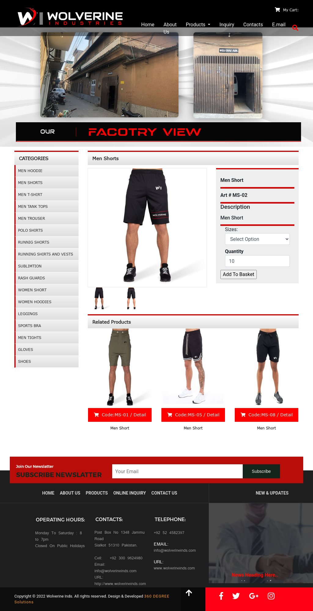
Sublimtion (30, 266)
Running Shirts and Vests (45, 254)
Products (196, 25)
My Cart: (287, 10)
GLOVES (25, 349)
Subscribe (261, 471)
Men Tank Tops (33, 206)
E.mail (278, 25)
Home (147, 25)
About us (70, 493)
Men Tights (29, 337)
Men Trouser (31, 218)
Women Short (32, 290)
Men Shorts (30, 182)
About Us (170, 28)
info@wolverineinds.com (175, 550)
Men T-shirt (30, 194)
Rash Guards (31, 278)
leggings (28, 313)
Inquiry (226, 25)
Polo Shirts (30, 230)
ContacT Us (164, 493)
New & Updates (272, 493)
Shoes (24, 361)
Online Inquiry (129, 493)
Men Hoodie (30, 170)
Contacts (253, 25)
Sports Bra (29, 325)
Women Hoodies (34, 302)
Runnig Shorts (33, 242)
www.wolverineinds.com (174, 568)
